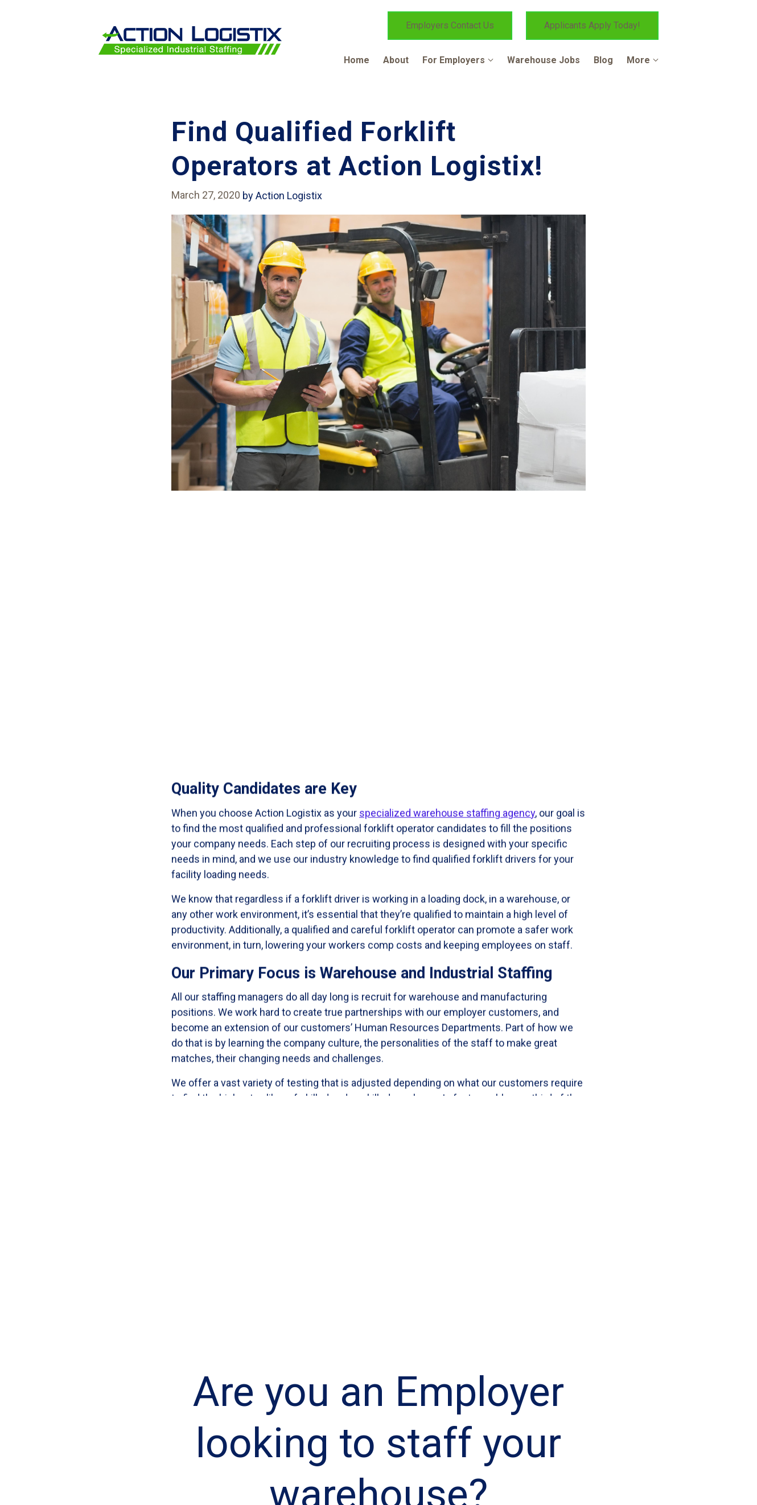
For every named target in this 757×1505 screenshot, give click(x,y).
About (396, 60)
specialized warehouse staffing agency (447, 1057)
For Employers (453, 60)
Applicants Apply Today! (592, 25)
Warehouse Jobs (543, 60)
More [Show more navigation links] (638, 60)
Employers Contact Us (450, 25)
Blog (603, 60)
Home (356, 60)
